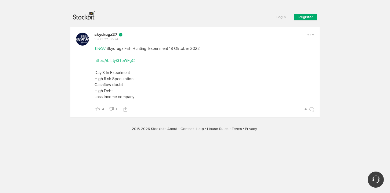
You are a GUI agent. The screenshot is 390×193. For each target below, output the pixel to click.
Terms (237, 129)
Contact (187, 129)
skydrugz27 (106, 34)
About (172, 129)
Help (200, 129)
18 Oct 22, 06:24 (106, 39)
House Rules (218, 129)
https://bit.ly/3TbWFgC (115, 61)
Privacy (251, 129)
